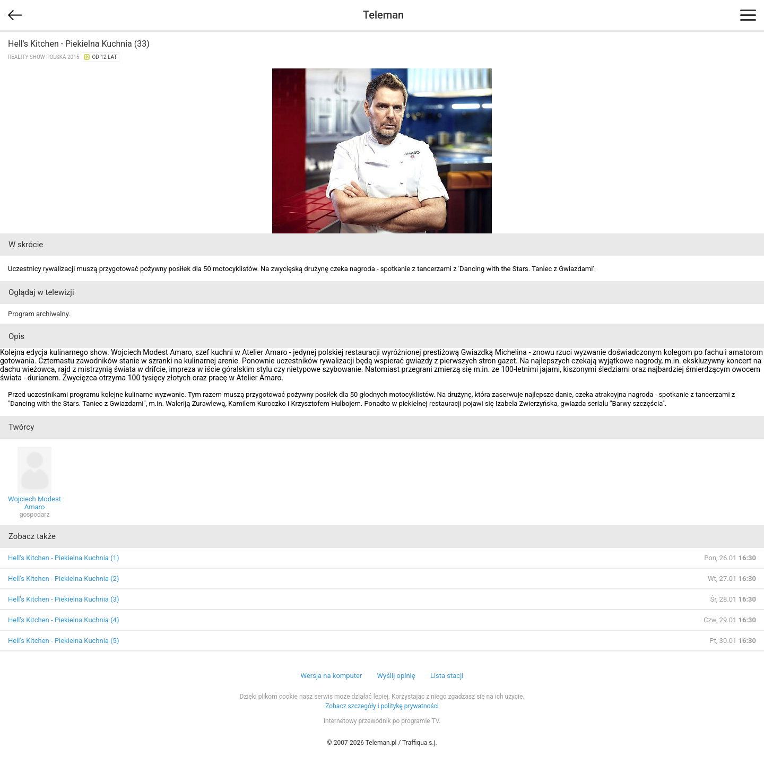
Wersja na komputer (331, 676)
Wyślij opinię (396, 676)
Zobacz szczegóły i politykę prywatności (382, 706)
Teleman (383, 14)
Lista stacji (447, 676)
